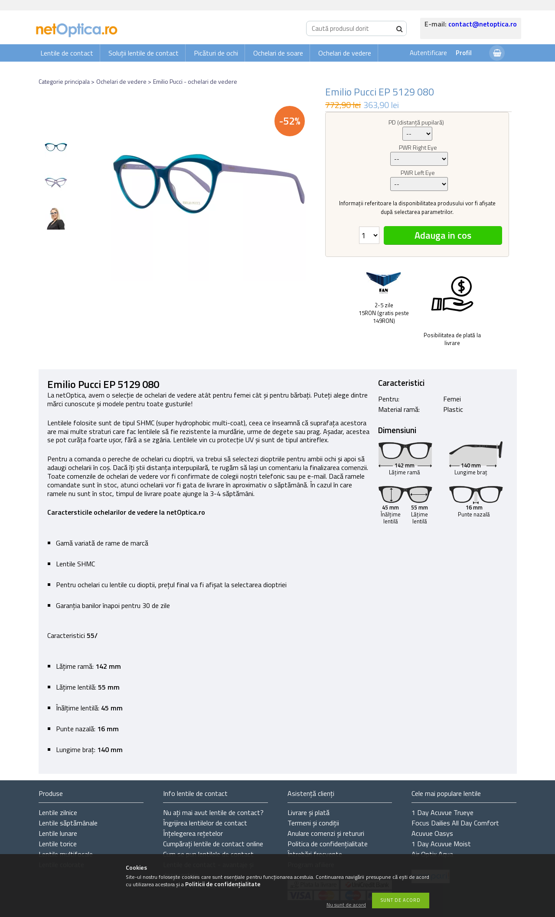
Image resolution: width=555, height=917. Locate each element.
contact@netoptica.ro (482, 24)
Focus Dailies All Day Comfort (455, 823)
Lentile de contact (66, 53)
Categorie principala (64, 81)
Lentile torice (58, 843)
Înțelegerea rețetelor (193, 833)
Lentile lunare (58, 833)
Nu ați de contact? (213, 812)
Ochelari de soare (278, 53)
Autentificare (428, 53)
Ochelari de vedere (344, 53)
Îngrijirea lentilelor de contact (205, 823)
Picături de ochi (216, 53)
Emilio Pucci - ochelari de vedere (195, 81)
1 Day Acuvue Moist (441, 843)
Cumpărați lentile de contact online (213, 843)
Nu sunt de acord (346, 905)
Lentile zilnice (58, 812)
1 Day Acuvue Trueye (442, 812)
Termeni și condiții (313, 823)
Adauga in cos (443, 235)
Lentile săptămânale (68, 823)
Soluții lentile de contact (143, 53)
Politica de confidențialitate (327, 843)
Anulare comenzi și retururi (325, 833)
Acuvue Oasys (432, 833)
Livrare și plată (308, 812)
